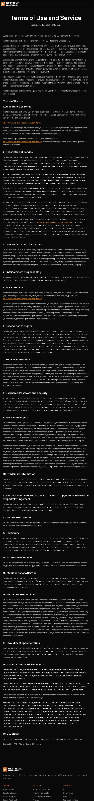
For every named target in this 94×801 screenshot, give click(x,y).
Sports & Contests (33, 744)
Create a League (10, 793)
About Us (67, 796)
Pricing (21, 744)
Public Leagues (9, 796)
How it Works (8, 789)
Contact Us (7, 744)
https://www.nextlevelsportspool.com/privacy (22, 141)
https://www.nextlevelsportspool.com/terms (22, 123)
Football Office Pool (41, 789)
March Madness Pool (42, 793)
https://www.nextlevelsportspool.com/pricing (54, 222)
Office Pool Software (42, 796)
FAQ (15, 744)
